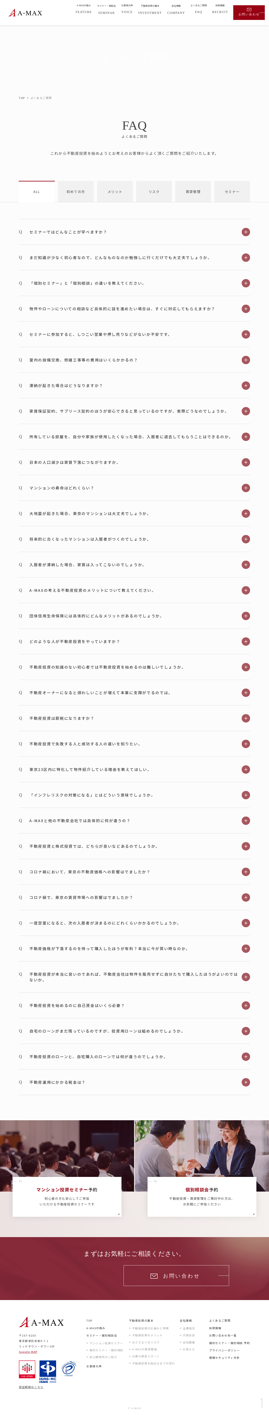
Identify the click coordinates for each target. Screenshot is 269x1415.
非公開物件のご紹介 (103, 1357)
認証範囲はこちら (31, 1387)
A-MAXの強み (95, 1328)
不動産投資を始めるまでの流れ (153, 1363)
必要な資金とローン (146, 1356)
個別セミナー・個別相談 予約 (229, 1343)
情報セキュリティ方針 (224, 1358)
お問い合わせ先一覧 (223, 1335)
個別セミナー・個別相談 (106, 1350)
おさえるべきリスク (146, 1342)
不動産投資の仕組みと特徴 (150, 1328)
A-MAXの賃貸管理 (144, 1349)
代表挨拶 (189, 1335)
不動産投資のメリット (147, 1335)
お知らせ (189, 1349)
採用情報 (215, 1328)
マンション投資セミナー (106, 1343)
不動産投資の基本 (141, 1320)
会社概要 (189, 1342)
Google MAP (28, 1352)
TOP (22, 98)
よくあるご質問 (220, 1320)
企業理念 (189, 1328)
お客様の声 (94, 1366)
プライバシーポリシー (224, 1350)
